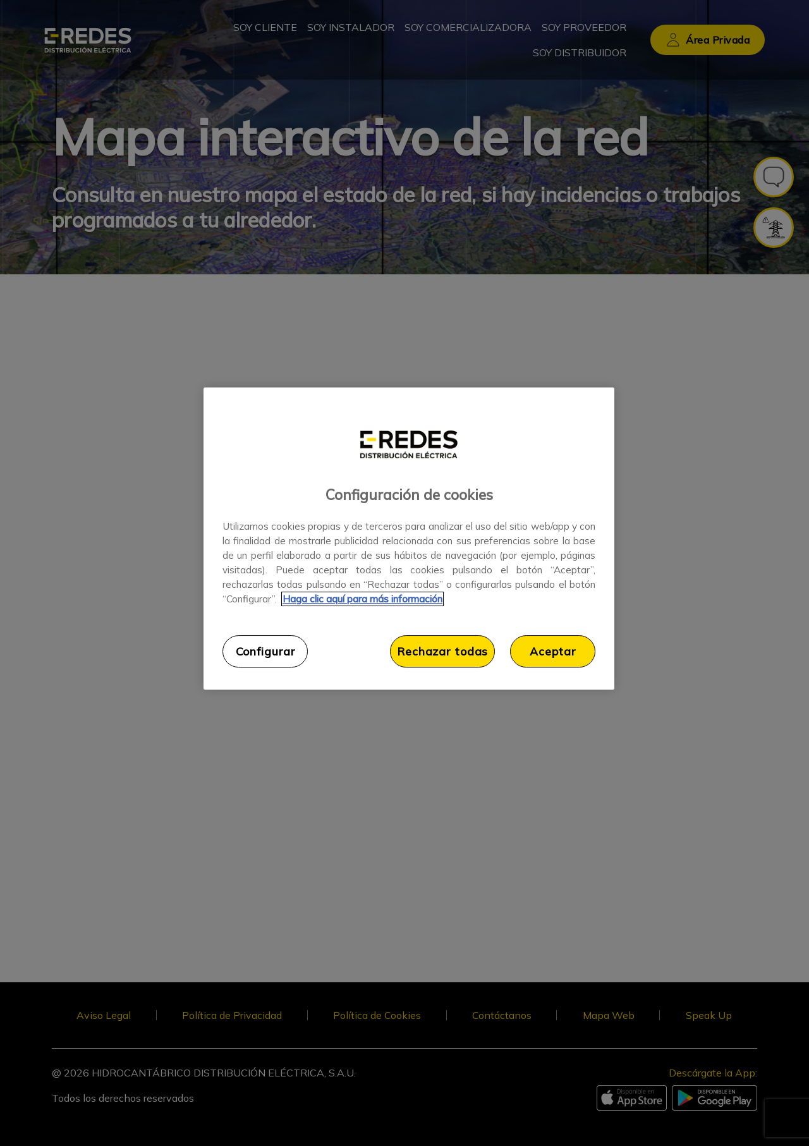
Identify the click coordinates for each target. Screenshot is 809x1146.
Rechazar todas (442, 651)
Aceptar (553, 651)
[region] (409, 538)
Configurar (265, 651)
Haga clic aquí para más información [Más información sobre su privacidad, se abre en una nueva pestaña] (362, 599)
